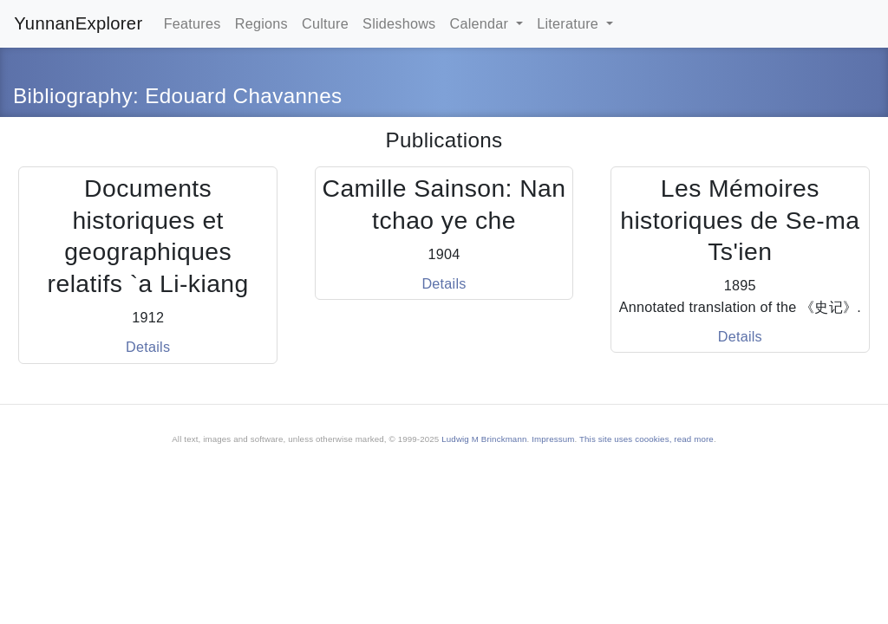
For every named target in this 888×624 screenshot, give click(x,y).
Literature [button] (570, 23)
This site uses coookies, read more (646, 439)
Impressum (553, 439)
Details (148, 346)
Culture (325, 23)
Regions (261, 23)
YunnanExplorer (78, 23)
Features (192, 23)
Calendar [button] (481, 23)
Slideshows (398, 23)
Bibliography (73, 95)
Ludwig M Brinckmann (483, 439)
